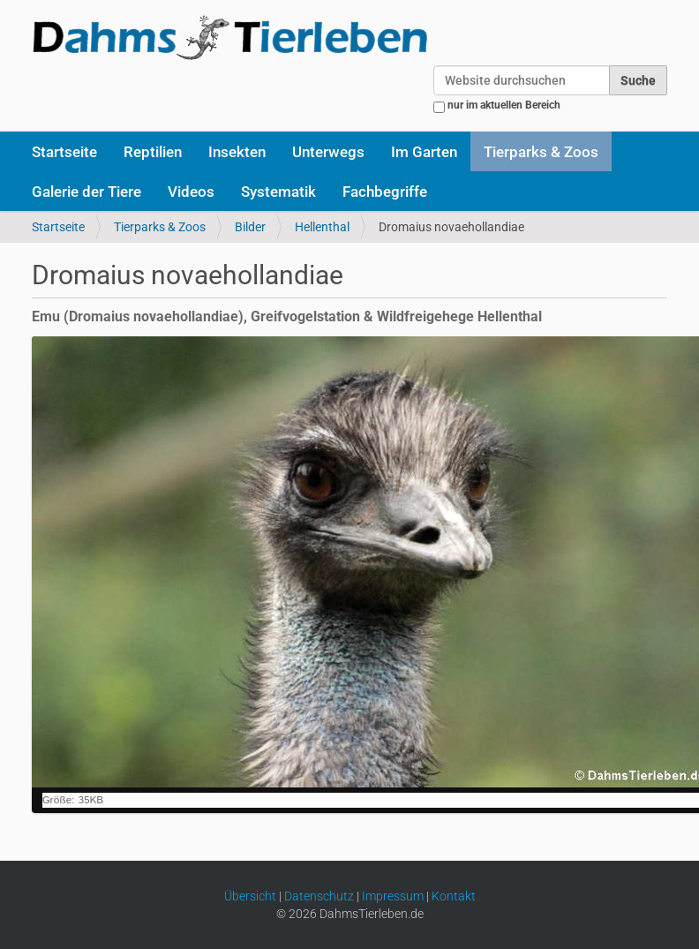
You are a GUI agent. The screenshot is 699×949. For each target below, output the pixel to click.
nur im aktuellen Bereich (503, 105)
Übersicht (250, 896)
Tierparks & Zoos (541, 152)
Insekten (237, 152)
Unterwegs (328, 152)
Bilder (250, 227)
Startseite (64, 152)
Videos (191, 191)
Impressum (393, 896)
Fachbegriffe (384, 191)
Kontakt (454, 896)
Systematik (278, 191)
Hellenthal (322, 227)
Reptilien (153, 152)
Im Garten (424, 152)
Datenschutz (319, 896)
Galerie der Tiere (86, 191)
